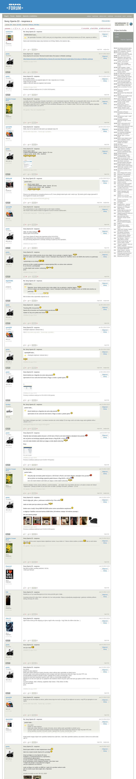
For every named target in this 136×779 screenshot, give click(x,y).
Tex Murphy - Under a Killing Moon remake (123, 239)
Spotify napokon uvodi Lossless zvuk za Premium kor (124, 109)
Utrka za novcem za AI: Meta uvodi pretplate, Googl (124, 158)
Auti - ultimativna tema (123, 55)
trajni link (99, 49)
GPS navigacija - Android (124, 51)
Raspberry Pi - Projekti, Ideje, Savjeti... (123, 208)
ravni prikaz (95, 28)
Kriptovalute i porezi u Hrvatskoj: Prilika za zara (124, 105)
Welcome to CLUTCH (123, 256)
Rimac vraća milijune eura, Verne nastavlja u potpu (124, 139)
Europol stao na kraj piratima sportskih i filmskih (124, 53)
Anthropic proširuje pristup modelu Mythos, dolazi (124, 253)
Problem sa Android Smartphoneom (122, 200)
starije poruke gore (105, 28)
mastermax (9, 31)
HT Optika (120, 202)
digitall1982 (9, 281)
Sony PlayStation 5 (122, 146)
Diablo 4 (119, 223)
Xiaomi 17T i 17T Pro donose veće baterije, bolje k (124, 197)
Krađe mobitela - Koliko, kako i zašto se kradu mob (124, 68)
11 (23, 28)
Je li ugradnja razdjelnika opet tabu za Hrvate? (124, 133)
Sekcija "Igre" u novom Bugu (123, 136)
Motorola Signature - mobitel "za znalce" (122, 142)
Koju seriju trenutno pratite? (124, 189)
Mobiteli (18, 16)
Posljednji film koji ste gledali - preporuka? (123, 61)
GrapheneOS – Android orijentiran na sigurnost (123, 205)
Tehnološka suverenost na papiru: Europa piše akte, (124, 84)
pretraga (129, 16)
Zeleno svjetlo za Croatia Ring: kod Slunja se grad (124, 99)
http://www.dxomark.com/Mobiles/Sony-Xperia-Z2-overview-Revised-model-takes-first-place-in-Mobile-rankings (58, 59)
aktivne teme (102, 16)
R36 (7, 592)
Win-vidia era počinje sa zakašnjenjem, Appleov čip (124, 179)
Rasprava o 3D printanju (124, 174)
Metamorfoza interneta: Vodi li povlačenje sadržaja (125, 127)
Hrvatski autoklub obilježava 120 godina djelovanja (124, 248)
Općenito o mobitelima (30, 16)
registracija (95, 16)
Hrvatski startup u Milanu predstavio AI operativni (124, 236)
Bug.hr (6, 16)
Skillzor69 (9, 178)
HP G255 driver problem (123, 73)
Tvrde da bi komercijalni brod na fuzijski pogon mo (124, 81)
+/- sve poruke (85, 28)
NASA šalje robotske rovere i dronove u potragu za (124, 167)
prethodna (7, 28)
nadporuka (106, 49)
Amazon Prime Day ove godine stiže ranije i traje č (124, 78)
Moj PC (8, 72)
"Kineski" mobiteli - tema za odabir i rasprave (124, 245)
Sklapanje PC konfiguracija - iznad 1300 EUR (124, 96)
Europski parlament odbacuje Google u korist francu (124, 120)
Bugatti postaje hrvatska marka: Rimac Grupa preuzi (124, 164)
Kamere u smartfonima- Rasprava (123, 176)
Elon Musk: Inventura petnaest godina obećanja (124, 161)
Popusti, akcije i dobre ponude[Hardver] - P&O (123, 155)
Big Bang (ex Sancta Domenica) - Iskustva (123, 130)
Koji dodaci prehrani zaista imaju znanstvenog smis (124, 48)
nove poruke (118, 16)
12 (25, 28)
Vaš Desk (119, 144)
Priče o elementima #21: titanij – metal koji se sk (124, 124)
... (21, 28)
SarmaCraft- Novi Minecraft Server (124, 93)
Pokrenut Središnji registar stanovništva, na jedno (124, 184)
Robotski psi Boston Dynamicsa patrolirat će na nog (124, 113)
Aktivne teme (119, 45)
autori (124, 16)
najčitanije (110, 16)
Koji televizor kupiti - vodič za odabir (124, 117)
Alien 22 (8, 618)
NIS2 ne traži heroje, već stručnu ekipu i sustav (124, 242)
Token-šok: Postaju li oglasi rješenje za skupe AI (124, 230)
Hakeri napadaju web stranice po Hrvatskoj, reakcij (123, 193)
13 (28, 28)
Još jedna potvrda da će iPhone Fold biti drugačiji (124, 221)
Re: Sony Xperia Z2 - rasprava (32, 31)
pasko (8, 54)
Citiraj (105, 36)
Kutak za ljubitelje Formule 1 (124, 87)
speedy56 (9, 127)
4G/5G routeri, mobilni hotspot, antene (123, 71)
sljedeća (32, 28)
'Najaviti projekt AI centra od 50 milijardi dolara (124, 214)
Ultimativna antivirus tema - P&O (124, 170)
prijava (89, 16)
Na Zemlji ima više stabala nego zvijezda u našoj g (124, 148)
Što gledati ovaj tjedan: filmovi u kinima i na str (123, 233)
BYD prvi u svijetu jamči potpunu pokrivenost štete (124, 151)
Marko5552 (9, 719)
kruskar (8, 404)
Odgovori (105, 34)
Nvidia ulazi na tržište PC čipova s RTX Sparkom (124, 211)
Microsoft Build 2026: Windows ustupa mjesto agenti (123, 218)
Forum (12, 16)
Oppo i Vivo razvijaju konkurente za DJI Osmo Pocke (124, 65)
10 (26, 276)
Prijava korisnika (120, 30)
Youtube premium (122, 153)
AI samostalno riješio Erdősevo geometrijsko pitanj (123, 226)
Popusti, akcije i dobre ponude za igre (123, 102)
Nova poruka (106, 21)
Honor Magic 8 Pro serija (124, 172)
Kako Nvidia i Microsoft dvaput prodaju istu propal (124, 75)
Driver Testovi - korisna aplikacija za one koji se (123, 250)
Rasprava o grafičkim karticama (123, 90)
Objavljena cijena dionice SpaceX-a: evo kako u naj (124, 58)
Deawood (9, 566)
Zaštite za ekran (121, 182)
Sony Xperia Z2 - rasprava (31, 54)
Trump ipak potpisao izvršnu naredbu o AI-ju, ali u (124, 187)
